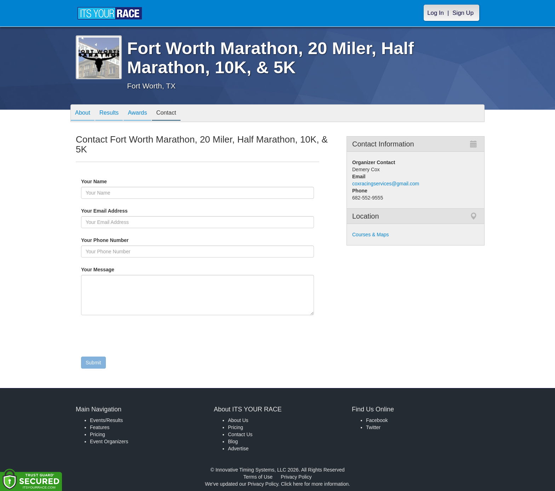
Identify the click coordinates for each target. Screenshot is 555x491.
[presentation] (135, 337)
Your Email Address (132, 211)
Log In (435, 13)
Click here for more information (315, 484)
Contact (175, 113)
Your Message (109, 269)
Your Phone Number (104, 240)
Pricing (97, 434)
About (84, 113)
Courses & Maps (370, 234)
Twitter (373, 427)
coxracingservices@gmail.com (385, 183)
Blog (233, 441)
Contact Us (240, 434)
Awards (144, 113)
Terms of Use (258, 477)
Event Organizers (109, 441)
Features (99, 427)
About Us (238, 420)
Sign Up (463, 13)
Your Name (106, 181)
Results (113, 113)
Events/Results (106, 420)
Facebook (377, 420)
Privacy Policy (296, 477)
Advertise (238, 448)
